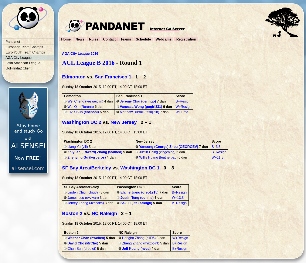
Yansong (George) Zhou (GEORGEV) (168, 147)
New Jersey (123, 122)
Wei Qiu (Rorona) (80, 106)
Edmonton (74, 76)
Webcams (163, 39)
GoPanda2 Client (18, 68)
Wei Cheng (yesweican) (85, 101)
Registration (186, 39)
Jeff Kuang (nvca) (136, 248)
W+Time (182, 112)
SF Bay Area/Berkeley (86, 168)
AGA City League (19, 57)
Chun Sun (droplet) (81, 248)
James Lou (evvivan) (83, 197)
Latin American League (23, 63)
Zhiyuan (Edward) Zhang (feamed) (94, 152)
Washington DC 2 (81, 122)
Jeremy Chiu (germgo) (138, 101)
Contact (109, 39)
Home (66, 39)
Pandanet (13, 41)
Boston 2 (72, 213)
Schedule (143, 39)
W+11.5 (218, 157)
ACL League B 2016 (88, 62)
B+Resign (183, 101)
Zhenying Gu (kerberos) (86, 157)
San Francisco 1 (113, 76)
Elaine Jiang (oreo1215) (139, 192)
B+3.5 (216, 147)
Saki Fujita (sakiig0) (136, 203)
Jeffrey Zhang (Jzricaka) (85, 203)
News (79, 39)
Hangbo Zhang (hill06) (139, 238)
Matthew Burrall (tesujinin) (139, 112)
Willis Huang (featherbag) (158, 157)
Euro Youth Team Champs (25, 52)
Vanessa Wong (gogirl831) (141, 106)
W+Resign (183, 106)
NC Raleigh (104, 213)
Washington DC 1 (140, 168)
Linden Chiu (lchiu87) (83, 192)
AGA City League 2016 (80, 53)
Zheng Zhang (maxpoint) (140, 243)
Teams (125, 39)
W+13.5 (178, 197)
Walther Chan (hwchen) (86, 238)
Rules (93, 39)
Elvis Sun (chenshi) (83, 112)
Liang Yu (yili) (77, 147)
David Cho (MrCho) (82, 243)
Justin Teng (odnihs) (137, 197)
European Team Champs (24, 47)
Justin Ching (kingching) (157, 152)
